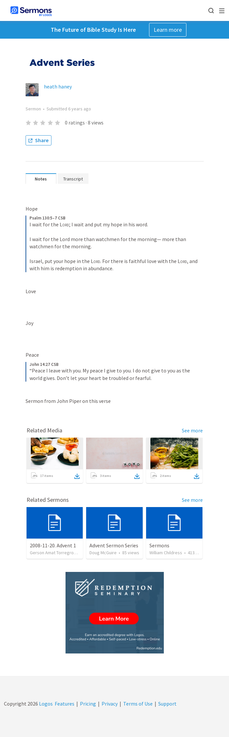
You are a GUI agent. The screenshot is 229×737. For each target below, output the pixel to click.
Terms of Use (138, 703)
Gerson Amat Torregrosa (54, 553)
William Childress (165, 553)
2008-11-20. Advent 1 (53, 545)
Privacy (110, 703)
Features (64, 703)
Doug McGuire (103, 553)
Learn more (168, 29)
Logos (45, 703)
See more (192, 430)
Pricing (88, 703)
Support (167, 703)
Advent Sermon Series (113, 545)
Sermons (159, 545)
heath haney (58, 86)
